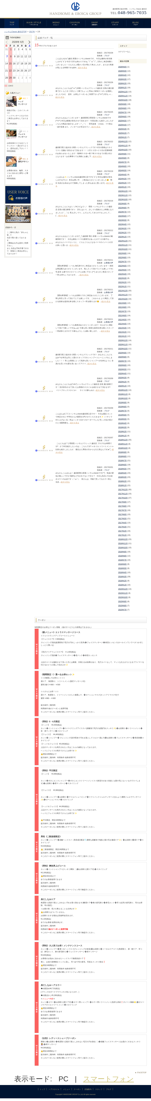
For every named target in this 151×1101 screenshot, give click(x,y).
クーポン (75, 23)
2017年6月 (122, 514)
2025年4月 (122, 125)
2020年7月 (122, 361)
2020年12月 (123, 340)
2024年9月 (122, 154)
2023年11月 (123, 195)
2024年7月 (122, 162)
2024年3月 (122, 179)
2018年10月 (123, 448)
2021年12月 (123, 291)
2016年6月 (122, 564)
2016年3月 (122, 577)
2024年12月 (123, 141)
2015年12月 (123, 589)
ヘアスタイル (35, 23)
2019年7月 (122, 411)
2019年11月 (123, 394)
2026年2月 (122, 83)
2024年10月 (123, 150)
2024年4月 (122, 175)
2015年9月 (122, 601)
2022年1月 (122, 286)
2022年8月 (122, 257)
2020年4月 (122, 374)
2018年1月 (122, 485)
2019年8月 (122, 407)
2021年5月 (122, 320)
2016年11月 (123, 543)
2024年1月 (122, 187)
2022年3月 (122, 278)
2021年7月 (122, 311)
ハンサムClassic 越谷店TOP (15, 32)
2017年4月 (122, 523)
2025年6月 (122, 117)
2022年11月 (123, 245)
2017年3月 (122, 527)
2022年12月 (123, 241)
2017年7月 (122, 510)
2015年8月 (122, 606)
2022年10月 (123, 249)
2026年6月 (122, 67)
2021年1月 (122, 336)
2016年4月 (122, 572)
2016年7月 (122, 560)
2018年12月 (123, 440)
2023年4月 (122, 224)
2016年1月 (122, 585)
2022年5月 (122, 270)
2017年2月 (122, 531)
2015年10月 (123, 597)
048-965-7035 (132, 12)
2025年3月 (122, 129)
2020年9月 (122, 353)
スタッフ (116, 23)
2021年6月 (122, 316)
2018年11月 (123, 444)
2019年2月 (122, 432)
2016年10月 (123, 548)
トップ (13, 23)
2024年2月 (122, 183)
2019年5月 (122, 419)
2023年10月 (123, 199)
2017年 (32, 32)
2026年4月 (122, 75)
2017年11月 (123, 494)
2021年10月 (123, 299)
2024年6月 (122, 166)
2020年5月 (122, 369)
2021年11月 (123, 295)
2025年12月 (123, 92)
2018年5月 (122, 469)
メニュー (56, 23)
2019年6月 (122, 415)
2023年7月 (122, 212)
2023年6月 (122, 216)
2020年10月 (123, 349)
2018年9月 (122, 452)
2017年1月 (122, 535)
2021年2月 (122, 332)
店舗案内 (96, 23)
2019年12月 (123, 390)
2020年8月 (122, 357)
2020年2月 (122, 382)
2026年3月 (122, 79)
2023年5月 (122, 220)
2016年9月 (122, 552)
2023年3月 (122, 228)
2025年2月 (122, 133)
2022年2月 (122, 282)
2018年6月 (122, 465)
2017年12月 (123, 490)
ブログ (136, 23)
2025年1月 (122, 137)
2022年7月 (122, 262)
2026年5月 (122, 71)
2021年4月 (122, 324)
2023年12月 (123, 191)
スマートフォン (108, 1079)
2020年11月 (123, 345)
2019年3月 (122, 427)
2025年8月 (122, 108)
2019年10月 (123, 398)
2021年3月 (122, 328)
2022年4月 (122, 274)
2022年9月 (122, 253)
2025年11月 (123, 96)
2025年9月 (122, 104)
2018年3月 (122, 477)
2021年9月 (122, 303)
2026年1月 (122, 88)
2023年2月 (122, 233)
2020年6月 (122, 365)
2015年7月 (122, 610)
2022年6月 (122, 266)
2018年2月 (122, 481)
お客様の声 (108, 263)
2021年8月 (122, 307)
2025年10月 (123, 100)
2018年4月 (122, 473)
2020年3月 (122, 378)
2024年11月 (123, 146)
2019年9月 (122, 403)
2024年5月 (122, 170)
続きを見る (82, 68)
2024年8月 (122, 158)
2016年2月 (122, 581)
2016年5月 (122, 568)
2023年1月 (122, 237)
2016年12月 (123, 539)
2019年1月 (122, 436)
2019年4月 (122, 423)
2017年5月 (122, 519)
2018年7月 (122, 461)
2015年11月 (123, 593)
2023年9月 (122, 204)
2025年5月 (122, 121)
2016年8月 (122, 556)
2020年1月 (122, 386)
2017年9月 (122, 502)
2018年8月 (122, 456)
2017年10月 (123, 498)
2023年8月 (122, 208)
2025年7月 (122, 112)
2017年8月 (122, 506)
